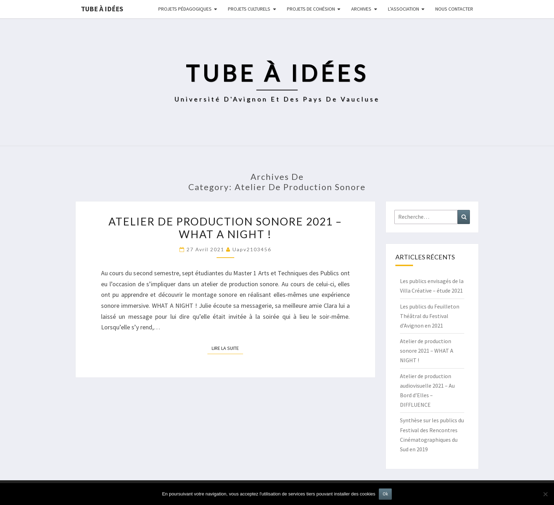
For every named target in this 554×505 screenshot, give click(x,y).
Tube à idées (102, 8)
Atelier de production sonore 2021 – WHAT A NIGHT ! (225, 227)
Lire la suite (227, 347)
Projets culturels (249, 9)
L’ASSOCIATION (403, 9)
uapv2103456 (251, 249)
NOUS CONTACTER (454, 9)
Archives (361, 9)
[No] (545, 494)
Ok (385, 494)
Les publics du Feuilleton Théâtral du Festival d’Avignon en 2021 (429, 316)
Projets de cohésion (311, 9)
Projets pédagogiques (185, 9)
